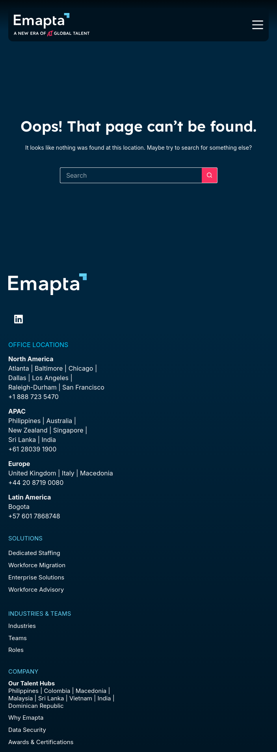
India (104, 698)
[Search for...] (131, 175)
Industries (22, 625)
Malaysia (20, 698)
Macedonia (96, 473)
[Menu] (257, 24)
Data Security (27, 729)
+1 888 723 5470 (33, 397)
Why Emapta (25, 717)
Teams (17, 638)
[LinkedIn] (18, 319)
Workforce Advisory (36, 589)
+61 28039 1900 (32, 449)
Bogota (19, 507)
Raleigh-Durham (32, 387)
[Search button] (210, 175)
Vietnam (80, 698)
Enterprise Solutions (36, 577)
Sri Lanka (22, 440)
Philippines (24, 421)
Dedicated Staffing (34, 553)
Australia (59, 421)
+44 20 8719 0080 (35, 482)
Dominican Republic (36, 705)
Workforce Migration (36, 565)
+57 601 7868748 (34, 516)
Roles (16, 650)
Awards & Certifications (40, 742)
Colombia (57, 690)
